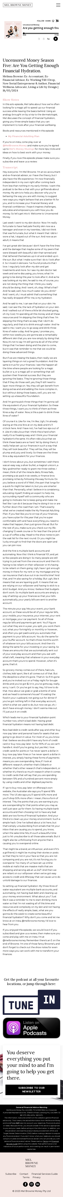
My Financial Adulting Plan (23, 136)
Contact (24, 1174)
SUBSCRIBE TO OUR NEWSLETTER (31, 1089)
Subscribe (10, 1174)
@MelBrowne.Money (15, 145)
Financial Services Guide (45, 1174)
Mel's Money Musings (21, 149)
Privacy (37, 1177)
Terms (45, 1141)
